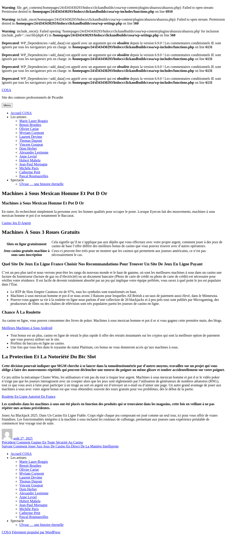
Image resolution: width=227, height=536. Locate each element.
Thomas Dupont (30, 140)
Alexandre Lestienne (33, 152)
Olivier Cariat (29, 129)
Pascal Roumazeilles (33, 176)
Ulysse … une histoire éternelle (41, 184)
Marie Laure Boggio (33, 121)
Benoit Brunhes (30, 125)
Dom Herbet (28, 148)
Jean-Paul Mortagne (33, 164)
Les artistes (18, 117)
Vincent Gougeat (31, 144)
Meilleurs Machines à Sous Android (27, 328)
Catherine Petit (29, 172)
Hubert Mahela (29, 160)
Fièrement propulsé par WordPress (36, 532)
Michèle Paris (29, 168)
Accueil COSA (21, 113)
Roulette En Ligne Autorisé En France (28, 396)
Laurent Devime (30, 136)
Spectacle (17, 180)
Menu (7, 105)
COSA (6, 90)
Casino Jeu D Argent (16, 223)
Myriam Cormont (31, 133)
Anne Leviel (28, 156)
